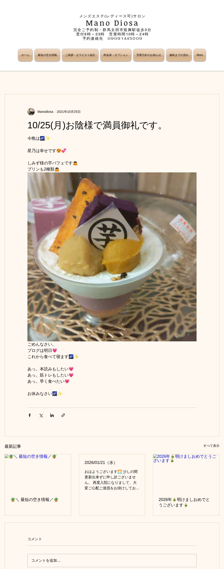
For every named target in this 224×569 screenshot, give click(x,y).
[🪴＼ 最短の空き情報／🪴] (38, 472)
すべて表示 (211, 446)
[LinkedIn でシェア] (52, 415)
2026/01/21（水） (101, 462)
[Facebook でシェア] (29, 415)
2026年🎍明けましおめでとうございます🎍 (184, 502)
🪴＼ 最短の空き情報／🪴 (34, 499)
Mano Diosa (112, 23)
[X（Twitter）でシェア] (41, 415)
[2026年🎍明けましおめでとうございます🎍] (186, 472)
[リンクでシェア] (63, 415)
